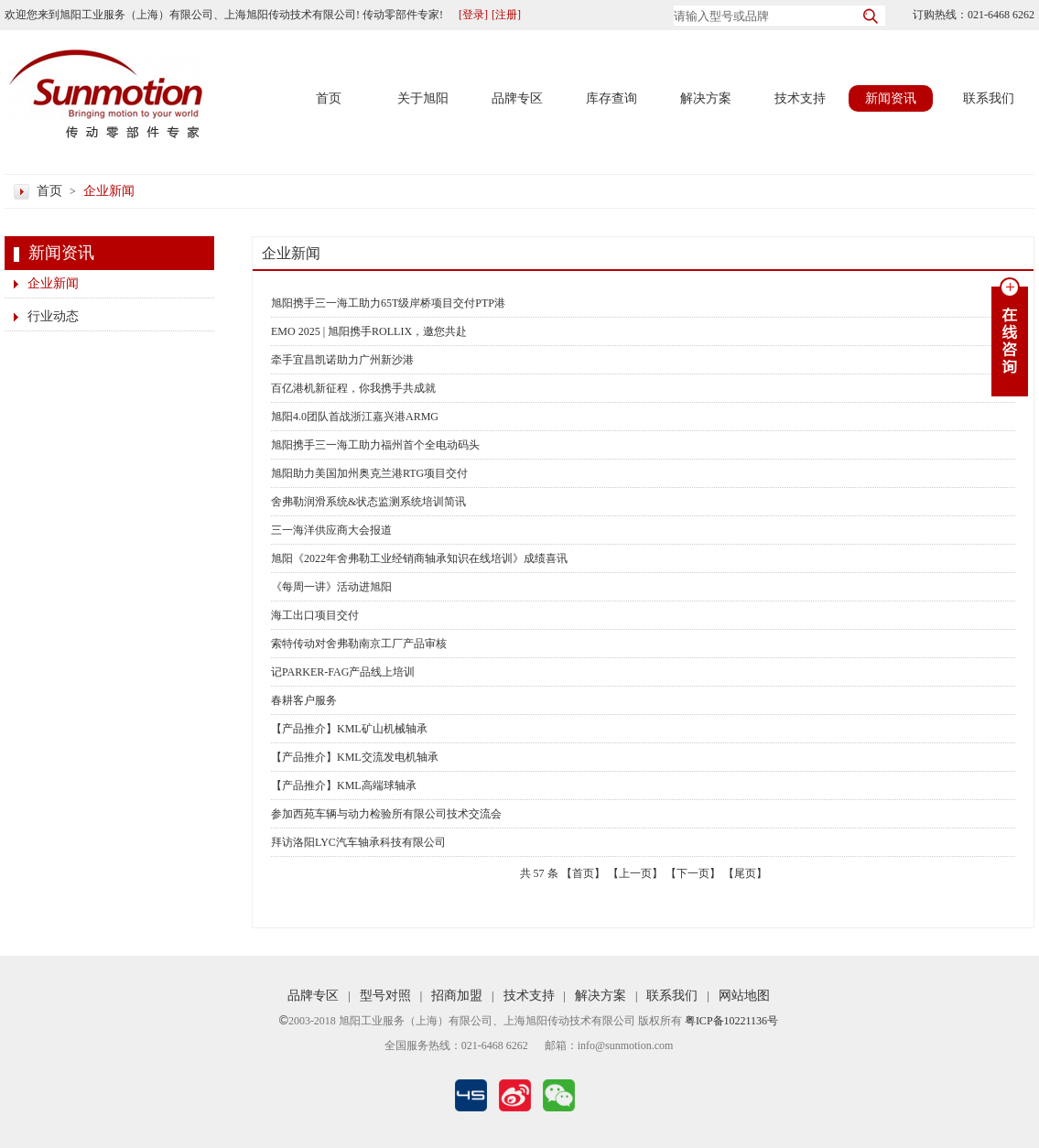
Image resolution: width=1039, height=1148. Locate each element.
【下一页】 (693, 873)
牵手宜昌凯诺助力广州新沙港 (342, 359)
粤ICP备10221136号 (731, 1020)
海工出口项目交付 (315, 615)
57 (539, 873)
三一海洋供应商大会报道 (331, 530)
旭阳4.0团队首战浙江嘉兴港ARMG (354, 416)
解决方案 (705, 98)
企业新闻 (109, 191)
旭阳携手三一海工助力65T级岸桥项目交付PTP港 (388, 303)
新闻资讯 (890, 98)
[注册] (506, 14)
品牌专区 (517, 98)
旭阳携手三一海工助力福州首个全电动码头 (375, 445)
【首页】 (583, 873)
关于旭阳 (423, 98)
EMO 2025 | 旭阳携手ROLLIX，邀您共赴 (369, 331)
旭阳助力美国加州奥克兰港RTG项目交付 (369, 473)
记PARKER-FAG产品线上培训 (343, 672)
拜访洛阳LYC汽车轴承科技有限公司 (358, 842)
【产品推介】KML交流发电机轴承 (354, 757)
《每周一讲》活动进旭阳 (331, 586)
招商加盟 (456, 995)
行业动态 (53, 316)
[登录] (473, 14)
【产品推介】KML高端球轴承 (344, 785)
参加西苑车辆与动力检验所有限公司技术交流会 (386, 813)
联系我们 (988, 98)
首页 (328, 98)
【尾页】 (745, 873)
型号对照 (385, 995)
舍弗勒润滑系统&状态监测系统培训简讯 (368, 501)
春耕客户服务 (304, 700)
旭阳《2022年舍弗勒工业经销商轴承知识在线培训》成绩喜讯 (419, 558)
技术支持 (800, 98)
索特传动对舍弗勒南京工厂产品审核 (359, 643)
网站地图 (744, 995)
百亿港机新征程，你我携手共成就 (353, 388)
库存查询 (611, 98)
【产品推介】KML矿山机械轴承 (349, 728)
